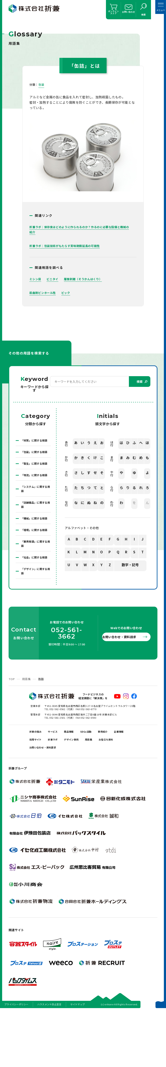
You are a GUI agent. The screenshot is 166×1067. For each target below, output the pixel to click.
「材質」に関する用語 (35, 443)
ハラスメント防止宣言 (49, 1061)
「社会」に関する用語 (35, 601)
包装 (41, 84)
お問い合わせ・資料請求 (123, 685)
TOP (12, 728)
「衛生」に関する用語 (35, 478)
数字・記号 (130, 565)
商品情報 (78, 782)
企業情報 (36, 792)
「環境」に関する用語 (35, 566)
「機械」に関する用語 (35, 549)
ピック (68, 293)
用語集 (26, 728)
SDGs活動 (99, 782)
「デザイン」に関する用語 (35, 619)
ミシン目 (35, 279)
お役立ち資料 (39, 803)
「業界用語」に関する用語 (35, 584)
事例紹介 (120, 782)
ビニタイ (54, 279)
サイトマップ (77, 1061)
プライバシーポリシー (16, 1061)
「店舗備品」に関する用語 (35, 531)
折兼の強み (37, 782)
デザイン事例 (101, 792)
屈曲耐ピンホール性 (43, 293)
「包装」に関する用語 (35, 461)
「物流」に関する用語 (35, 496)
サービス (59, 782)
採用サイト (57, 792)
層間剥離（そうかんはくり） (86, 279)
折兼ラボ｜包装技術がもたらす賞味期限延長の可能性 (67, 246)
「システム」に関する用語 (35, 513)
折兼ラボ (78, 792)
